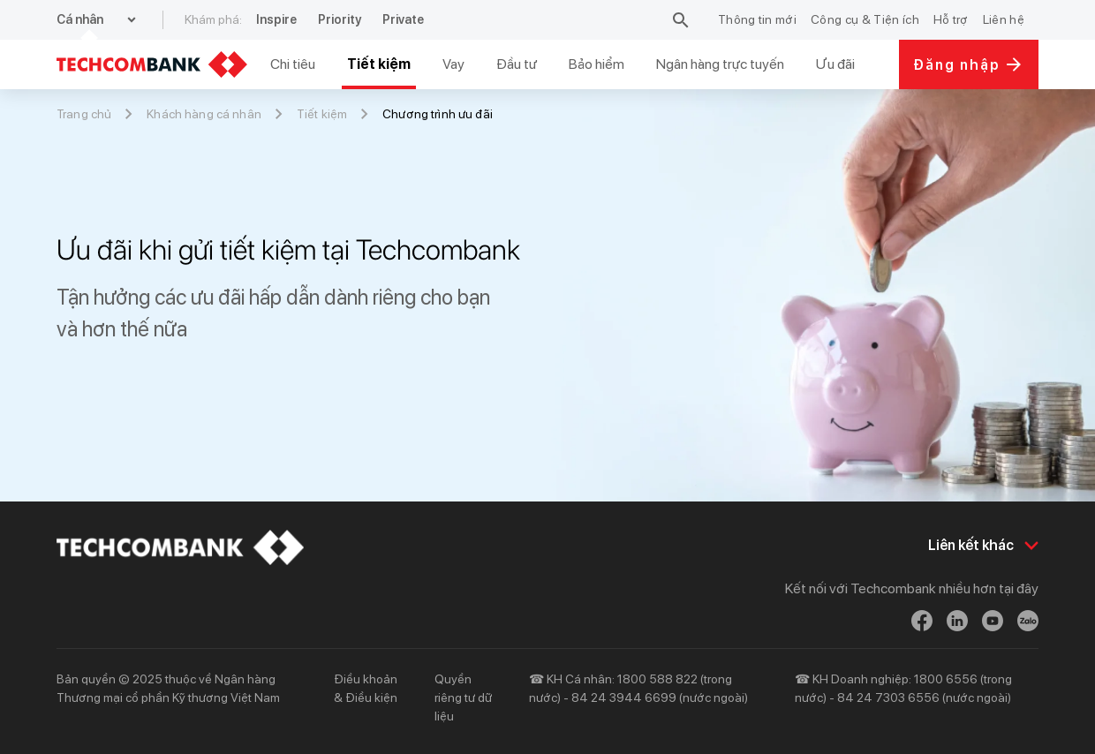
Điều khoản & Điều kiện (365, 688)
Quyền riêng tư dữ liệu (463, 697)
